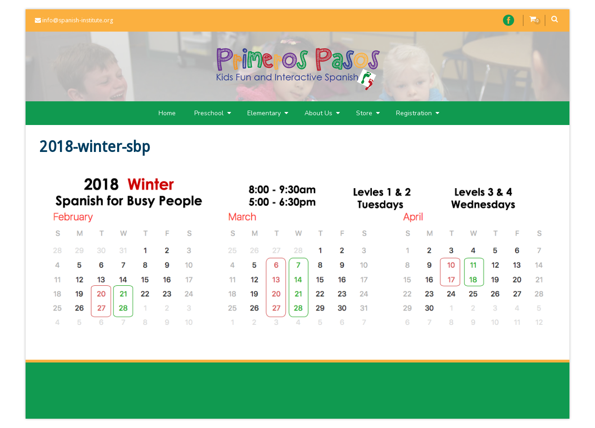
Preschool (212, 113)
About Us (322, 113)
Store (368, 113)
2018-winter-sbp (95, 147)
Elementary (267, 113)
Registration (417, 113)
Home (167, 113)
